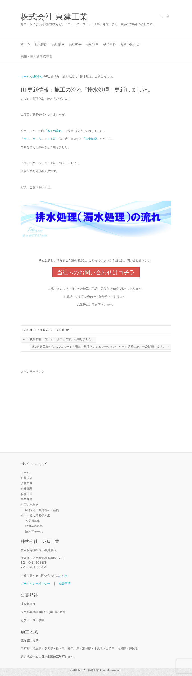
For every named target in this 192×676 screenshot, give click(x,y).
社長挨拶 (41, 44)
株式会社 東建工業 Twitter (161, 17)
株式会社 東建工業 (54, 16)
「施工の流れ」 (54, 131)
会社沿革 (92, 44)
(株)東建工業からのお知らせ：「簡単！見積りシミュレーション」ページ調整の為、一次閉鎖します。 (100, 347)
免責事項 (65, 584)
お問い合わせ (129, 44)
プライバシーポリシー (35, 584)
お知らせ (63, 330)
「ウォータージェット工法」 (40, 139)
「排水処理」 (91, 139)
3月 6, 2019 (45, 330)
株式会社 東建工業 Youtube (168, 17)
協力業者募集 (34, 526)
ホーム (25, 44)
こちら (63, 575)
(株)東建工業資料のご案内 (42, 510)
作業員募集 (32, 521)
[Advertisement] (96, 409)
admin (30, 330)
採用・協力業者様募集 (36, 56)
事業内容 (109, 44)
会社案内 (58, 44)
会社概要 (75, 44)
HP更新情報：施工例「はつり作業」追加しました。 (58, 339)
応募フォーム (34, 531)
